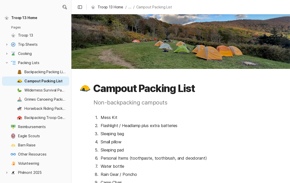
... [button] (129, 7)
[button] (64, 7)
